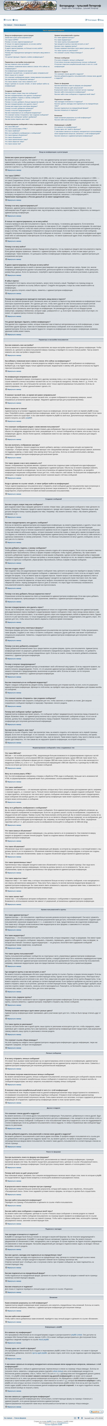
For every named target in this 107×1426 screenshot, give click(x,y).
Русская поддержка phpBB (53, 1424)
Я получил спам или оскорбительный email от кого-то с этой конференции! (75, 65)
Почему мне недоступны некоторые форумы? (21, 106)
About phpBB (44, 1340)
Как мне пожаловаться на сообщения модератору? (23, 113)
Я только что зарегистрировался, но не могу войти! (23, 44)
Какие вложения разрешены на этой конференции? (72, 117)
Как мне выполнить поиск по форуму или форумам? (73, 85)
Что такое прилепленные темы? (16, 139)
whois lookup (58, 1371)
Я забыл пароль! (11, 50)
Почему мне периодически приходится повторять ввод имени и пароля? (27, 54)
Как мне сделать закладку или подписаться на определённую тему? (76, 105)
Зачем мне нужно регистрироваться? (18, 37)
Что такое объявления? (13, 137)
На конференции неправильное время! (19, 71)
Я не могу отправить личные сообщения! (69, 60)
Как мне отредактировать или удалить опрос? (21, 104)
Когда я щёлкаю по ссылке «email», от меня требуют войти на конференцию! (27, 85)
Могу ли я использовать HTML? (16, 129)
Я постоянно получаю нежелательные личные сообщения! (75, 62)
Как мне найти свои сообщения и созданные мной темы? (74, 94)
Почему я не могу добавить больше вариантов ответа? (24, 102)
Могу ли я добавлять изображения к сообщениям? (23, 133)
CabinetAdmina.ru (62, 1423)
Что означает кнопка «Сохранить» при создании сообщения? (26, 115)
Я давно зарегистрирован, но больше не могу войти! (23, 48)
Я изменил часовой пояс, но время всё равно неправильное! (26, 73)
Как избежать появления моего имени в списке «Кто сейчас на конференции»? (27, 67)
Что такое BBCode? (12, 126)
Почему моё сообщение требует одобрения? (21, 117)
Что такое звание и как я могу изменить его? (21, 81)
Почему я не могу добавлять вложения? (19, 108)
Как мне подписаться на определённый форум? (71, 108)
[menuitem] (15, 20)
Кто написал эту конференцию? (65, 127)
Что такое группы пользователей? (66, 42)
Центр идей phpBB (39, 1353)
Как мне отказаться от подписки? (66, 110)
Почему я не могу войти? (14, 46)
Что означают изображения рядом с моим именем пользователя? (28, 77)
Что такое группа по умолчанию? (66, 50)
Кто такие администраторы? (64, 37)
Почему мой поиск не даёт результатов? (68, 88)
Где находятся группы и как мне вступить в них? (71, 44)
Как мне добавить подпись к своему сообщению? (22, 97)
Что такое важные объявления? (16, 135)
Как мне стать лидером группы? (65, 46)
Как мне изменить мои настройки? (17, 64)
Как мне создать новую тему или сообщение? (21, 93)
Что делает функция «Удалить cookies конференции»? (24, 57)
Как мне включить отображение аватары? (20, 79)
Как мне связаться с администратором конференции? (73, 136)
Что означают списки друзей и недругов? (69, 74)
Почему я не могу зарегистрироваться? (19, 42)
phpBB (28, 418)
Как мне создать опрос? (13, 100)
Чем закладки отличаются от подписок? (68, 101)
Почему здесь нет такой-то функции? (67, 129)
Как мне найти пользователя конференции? (70, 92)
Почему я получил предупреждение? (18, 110)
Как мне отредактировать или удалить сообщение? (23, 95)
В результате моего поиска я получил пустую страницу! (74, 90)
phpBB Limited (76, 1335)
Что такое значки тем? (13, 144)
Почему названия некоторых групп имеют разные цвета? (74, 48)
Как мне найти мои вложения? (65, 120)
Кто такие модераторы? (62, 40)
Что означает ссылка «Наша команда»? (68, 52)
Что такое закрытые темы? (14, 141)
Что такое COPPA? (12, 40)
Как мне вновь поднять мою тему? (17, 119)
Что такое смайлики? (12, 131)
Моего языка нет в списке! (14, 75)
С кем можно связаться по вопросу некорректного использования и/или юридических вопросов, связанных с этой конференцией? (77, 132)
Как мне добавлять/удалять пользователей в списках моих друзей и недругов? (78, 77)
